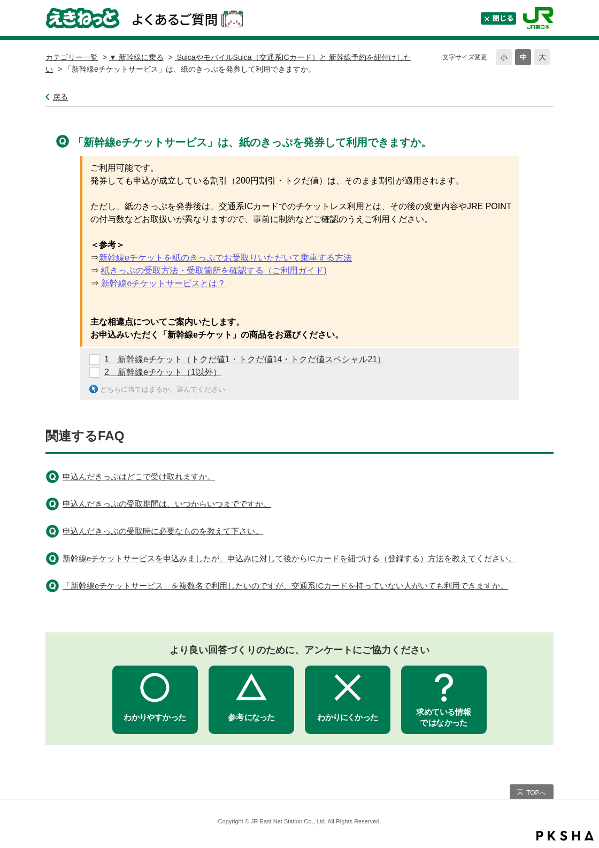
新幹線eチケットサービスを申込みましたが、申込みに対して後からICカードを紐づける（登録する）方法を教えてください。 (289, 558)
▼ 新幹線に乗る (136, 57)
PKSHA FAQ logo (565, 836)
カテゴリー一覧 (71, 57)
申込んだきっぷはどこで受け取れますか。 (139, 476)
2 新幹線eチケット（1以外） (162, 372)
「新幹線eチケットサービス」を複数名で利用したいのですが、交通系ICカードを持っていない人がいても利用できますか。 (285, 585)
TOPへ (536, 793)
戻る (60, 97)
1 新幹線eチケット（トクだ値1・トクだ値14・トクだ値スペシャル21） (245, 359)
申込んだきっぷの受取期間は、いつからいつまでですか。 (167, 503)
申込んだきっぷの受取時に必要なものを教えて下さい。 (163, 531)
